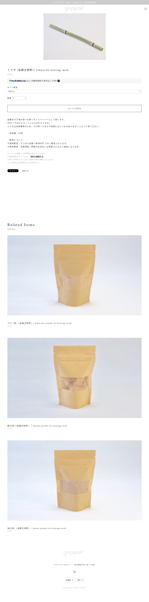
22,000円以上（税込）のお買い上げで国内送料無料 (74, 2)
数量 (9, 98)
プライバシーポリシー (62, 565)
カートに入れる (74, 108)
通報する (25, 171)
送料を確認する (37, 156)
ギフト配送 (12, 87)
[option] (75, 36)
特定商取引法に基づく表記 (84, 565)
